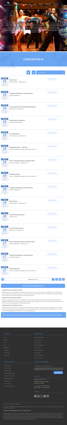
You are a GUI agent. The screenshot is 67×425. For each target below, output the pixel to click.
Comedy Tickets (7, 370)
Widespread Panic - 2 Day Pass (18, 151)
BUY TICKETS (52, 82)
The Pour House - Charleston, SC (17, 85)
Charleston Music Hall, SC (16, 126)
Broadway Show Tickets (9, 373)
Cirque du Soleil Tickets (9, 386)
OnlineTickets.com (15, 410)
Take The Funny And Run (16, 218)
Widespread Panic (14, 178)
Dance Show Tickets (8, 378)
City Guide (6, 350)
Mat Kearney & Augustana (17, 124)
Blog (5, 345)
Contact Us (6, 347)
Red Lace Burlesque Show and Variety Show (22, 164)
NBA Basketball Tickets (39, 337)
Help (5, 342)
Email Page (6, 355)
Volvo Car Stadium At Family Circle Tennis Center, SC (22, 153)
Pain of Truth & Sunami (16, 231)
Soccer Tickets (37, 347)
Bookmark (5, 404)
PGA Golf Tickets (37, 340)
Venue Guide (7, 353)
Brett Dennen (13, 205)
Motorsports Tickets (38, 350)
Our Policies (17, 404)
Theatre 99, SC (13, 220)
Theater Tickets (7, 368)
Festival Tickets (7, 381)
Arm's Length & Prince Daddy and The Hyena (22, 110)
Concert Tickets (7, 365)
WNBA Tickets (37, 353)
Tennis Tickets (37, 342)
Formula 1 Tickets (38, 358)
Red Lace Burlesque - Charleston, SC (18, 166)
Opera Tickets (7, 383)
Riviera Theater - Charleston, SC (17, 206)
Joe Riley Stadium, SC (14, 99)
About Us (6, 340)
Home (5, 337)
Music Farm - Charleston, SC (16, 112)
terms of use (22, 406)
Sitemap (11, 404)
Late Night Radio (14, 137)
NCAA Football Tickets (39, 345)
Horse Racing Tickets (39, 355)
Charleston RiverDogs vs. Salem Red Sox (21, 97)
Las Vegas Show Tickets (9, 376)
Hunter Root (13, 83)
